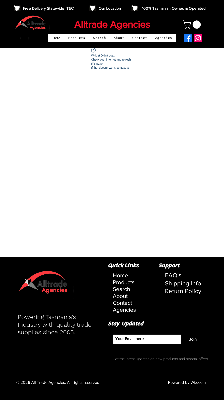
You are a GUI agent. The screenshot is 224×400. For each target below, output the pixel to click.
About (120, 296)
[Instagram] (198, 38)
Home (120, 275)
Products (122, 282)
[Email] (146, 339)
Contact (122, 303)
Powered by (179, 382)
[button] (193, 24)
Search (121, 289)
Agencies (122, 310)
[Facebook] (188, 38)
